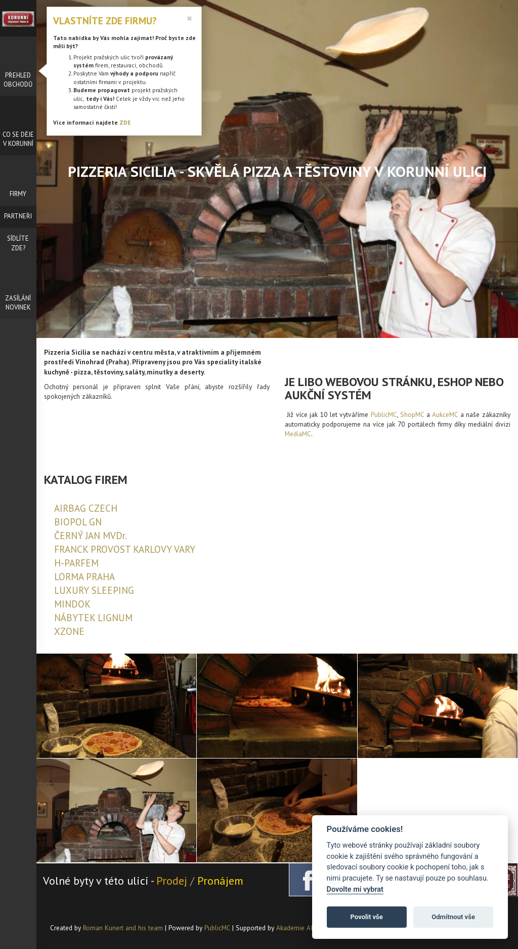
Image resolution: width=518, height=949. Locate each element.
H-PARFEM (76, 563)
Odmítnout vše (453, 917)
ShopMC (412, 414)
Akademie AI (294, 927)
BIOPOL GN (78, 522)
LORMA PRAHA (84, 577)
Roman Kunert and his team (124, 927)
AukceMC (445, 414)
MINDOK (72, 604)
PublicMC (384, 414)
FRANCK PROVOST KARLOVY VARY (124, 549)
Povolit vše (367, 917)
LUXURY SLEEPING (94, 590)
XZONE (69, 631)
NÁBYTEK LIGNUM (93, 618)
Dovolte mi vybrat (355, 889)
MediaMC (298, 433)
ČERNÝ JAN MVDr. (90, 535)
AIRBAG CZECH (85, 508)
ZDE (125, 122)
